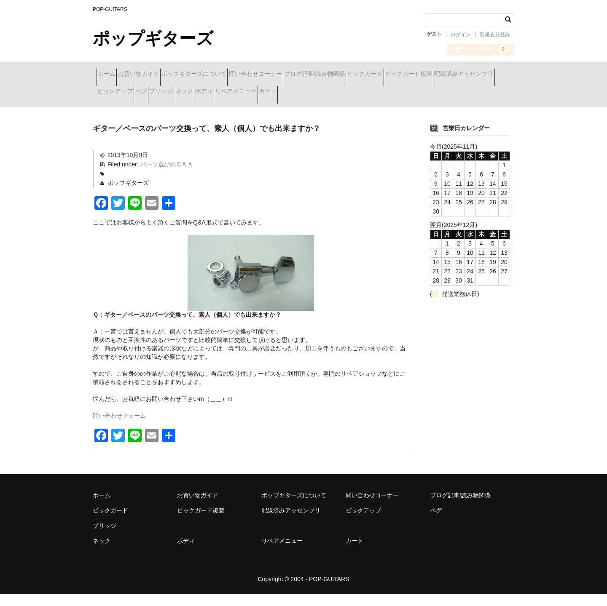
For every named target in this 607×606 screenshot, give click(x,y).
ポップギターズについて (227, 74)
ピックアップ (259, 92)
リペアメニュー (455, 92)
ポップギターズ (153, 38)
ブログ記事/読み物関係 (378, 74)
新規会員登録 (495, 34)
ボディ (408, 92)
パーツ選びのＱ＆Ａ (166, 175)
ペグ (300, 92)
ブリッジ (335, 92)
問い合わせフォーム (119, 427)
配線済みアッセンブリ (195, 92)
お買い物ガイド (157, 74)
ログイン (461, 34)
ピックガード (443, 74)
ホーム (110, 74)
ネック (373, 92)
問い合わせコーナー (303, 74)
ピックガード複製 (124, 92)
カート (110, 110)
